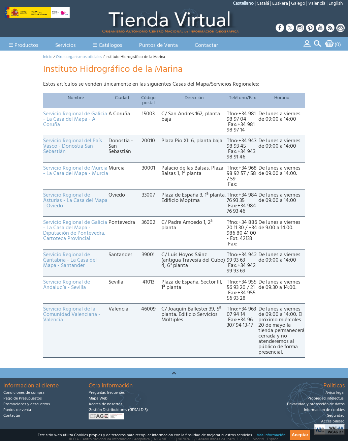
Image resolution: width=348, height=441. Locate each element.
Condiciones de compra (23, 392)
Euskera (280, 3)
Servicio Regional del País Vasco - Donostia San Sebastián (72, 146)
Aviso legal (335, 392)
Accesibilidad (333, 421)
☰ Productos (23, 45)
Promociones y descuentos (26, 404)
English (335, 3)
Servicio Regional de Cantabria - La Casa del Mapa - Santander (70, 260)
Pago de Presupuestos (22, 398)
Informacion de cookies (324, 410)
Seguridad (336, 415)
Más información (270, 435)
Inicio (48, 57)
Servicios (65, 45)
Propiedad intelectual (326, 398)
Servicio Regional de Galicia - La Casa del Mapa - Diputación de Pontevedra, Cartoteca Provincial (75, 230)
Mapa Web (98, 398)
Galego (298, 3)
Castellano (243, 3)
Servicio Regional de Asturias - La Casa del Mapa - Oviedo (75, 200)
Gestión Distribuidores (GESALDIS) (118, 410)
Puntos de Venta (158, 45)
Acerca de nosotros (105, 404)
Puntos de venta (17, 410)
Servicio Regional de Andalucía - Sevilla (66, 284)
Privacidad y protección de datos (316, 404)
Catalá (263, 3)
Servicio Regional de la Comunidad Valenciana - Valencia (71, 314)
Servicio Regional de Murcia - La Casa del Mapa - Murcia (75, 170)
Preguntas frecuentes (107, 392)
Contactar (206, 45)
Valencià (316, 3)
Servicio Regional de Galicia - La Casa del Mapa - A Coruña (75, 119)
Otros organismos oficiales (79, 57)
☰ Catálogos (107, 45)
